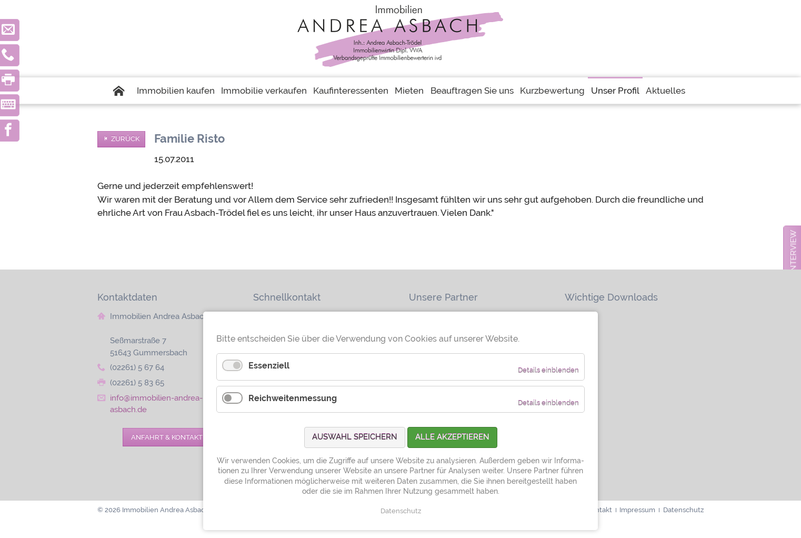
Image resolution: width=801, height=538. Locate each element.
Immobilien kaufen (176, 90)
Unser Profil (615, 90)
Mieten (409, 90)
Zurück (125, 139)
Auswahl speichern (354, 437)
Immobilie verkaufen (264, 90)
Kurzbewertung (552, 90)
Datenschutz (401, 511)
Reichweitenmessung (292, 398)
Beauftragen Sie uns (472, 90)
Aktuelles (665, 90)
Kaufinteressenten (350, 90)
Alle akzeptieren (452, 437)
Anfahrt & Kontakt (167, 437)
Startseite (123, 90)
